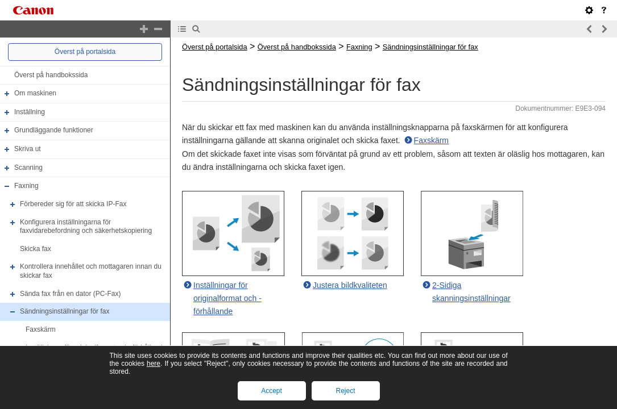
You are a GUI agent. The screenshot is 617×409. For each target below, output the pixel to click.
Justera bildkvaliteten (350, 285)
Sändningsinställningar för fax (64, 311)
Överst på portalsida (85, 52)
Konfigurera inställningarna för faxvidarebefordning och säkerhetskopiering (86, 226)
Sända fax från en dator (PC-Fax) (70, 294)
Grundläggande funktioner (53, 131)
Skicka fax (35, 249)
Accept (271, 391)
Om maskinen (35, 93)
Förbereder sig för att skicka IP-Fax (73, 204)
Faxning (26, 186)
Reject (345, 391)
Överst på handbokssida (51, 75)
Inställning (29, 112)
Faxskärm (41, 329)
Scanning (28, 168)
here (153, 364)
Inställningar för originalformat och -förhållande (227, 298)
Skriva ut (27, 149)
